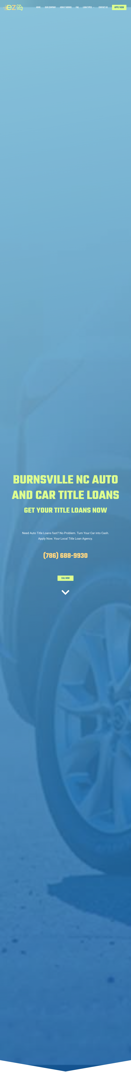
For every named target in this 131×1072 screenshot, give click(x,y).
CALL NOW (65, 578)
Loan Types (87, 7)
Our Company (50, 7)
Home (38, 7)
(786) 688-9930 (65, 556)
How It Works (66, 7)
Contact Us (103, 7)
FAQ (77, 7)
